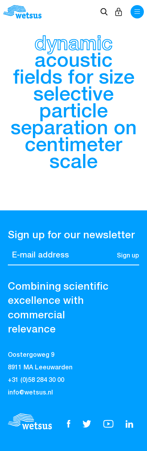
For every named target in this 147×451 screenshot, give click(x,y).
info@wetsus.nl (30, 393)
